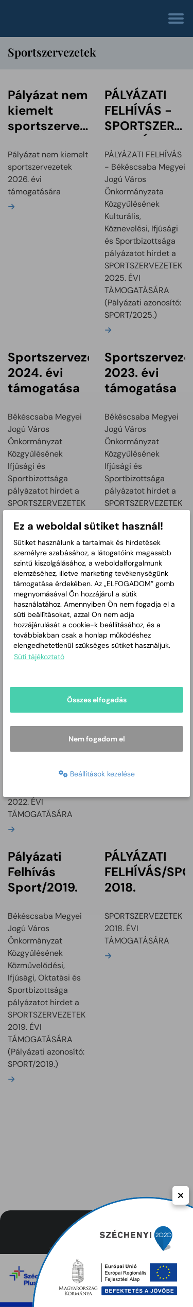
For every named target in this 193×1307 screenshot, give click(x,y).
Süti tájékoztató (39, 656)
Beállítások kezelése (97, 773)
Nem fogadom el (96, 738)
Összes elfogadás (97, 699)
